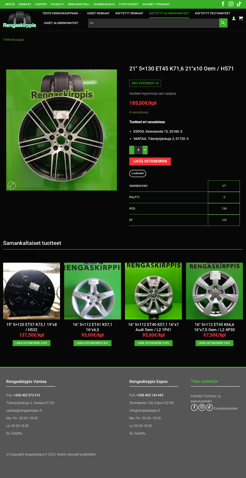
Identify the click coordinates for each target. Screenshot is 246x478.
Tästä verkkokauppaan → (61, 13)
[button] (234, 18)
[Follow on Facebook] (223, 4)
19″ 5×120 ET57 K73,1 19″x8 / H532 (31, 327)
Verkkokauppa (13, 40)
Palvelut (197, 396)
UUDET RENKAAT (98, 13)
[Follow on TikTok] (238, 4)
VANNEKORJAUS (104, 4)
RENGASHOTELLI (79, 4)
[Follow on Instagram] (230, 4)
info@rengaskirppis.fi (144, 410)
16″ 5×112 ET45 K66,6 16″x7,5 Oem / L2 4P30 (214, 327)
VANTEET (41, 4)
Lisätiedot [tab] (138, 173)
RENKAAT (25, 4)
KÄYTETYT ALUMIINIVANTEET (169, 13)
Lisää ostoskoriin (150, 161)
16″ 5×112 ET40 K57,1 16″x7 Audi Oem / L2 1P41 (153, 327)
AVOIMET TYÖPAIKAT (156, 4)
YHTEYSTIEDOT (128, 4)
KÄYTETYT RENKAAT (129, 13)
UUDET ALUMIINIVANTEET (61, 23)
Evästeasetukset (226, 408)
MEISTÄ (10, 4)
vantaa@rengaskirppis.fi (24, 410)
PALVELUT (57, 4)
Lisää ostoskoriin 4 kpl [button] (31, 343)
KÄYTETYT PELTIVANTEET (212, 13)
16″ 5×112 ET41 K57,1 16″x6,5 (92, 327)
